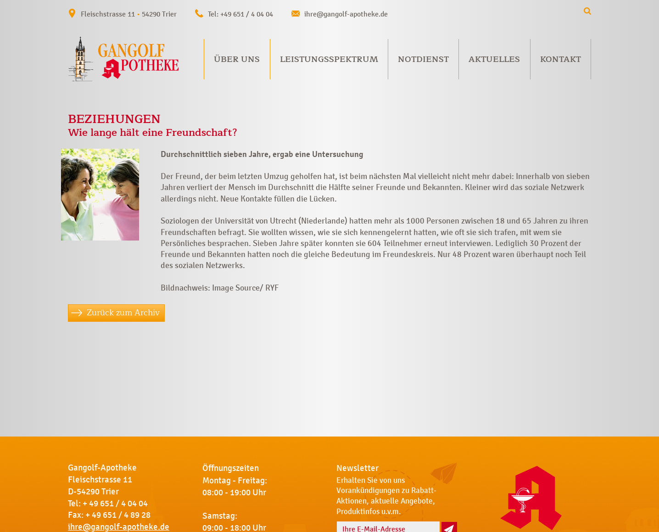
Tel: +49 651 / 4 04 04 (240, 14)
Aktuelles (494, 59)
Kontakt (560, 59)
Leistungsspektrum (329, 59)
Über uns (237, 59)
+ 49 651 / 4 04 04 (115, 503)
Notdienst (423, 59)
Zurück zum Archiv (123, 312)
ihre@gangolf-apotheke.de (346, 14)
